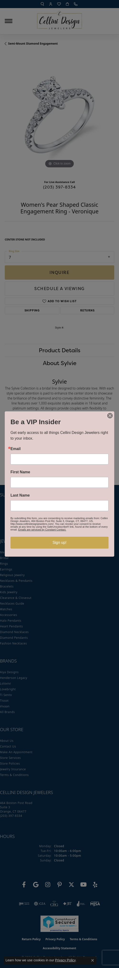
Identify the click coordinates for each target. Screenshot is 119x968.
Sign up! (60, 542)
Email (15, 449)
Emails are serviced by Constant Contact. (42, 529)
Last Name (20, 495)
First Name (20, 472)
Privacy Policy (65, 960)
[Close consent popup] (92, 960)
